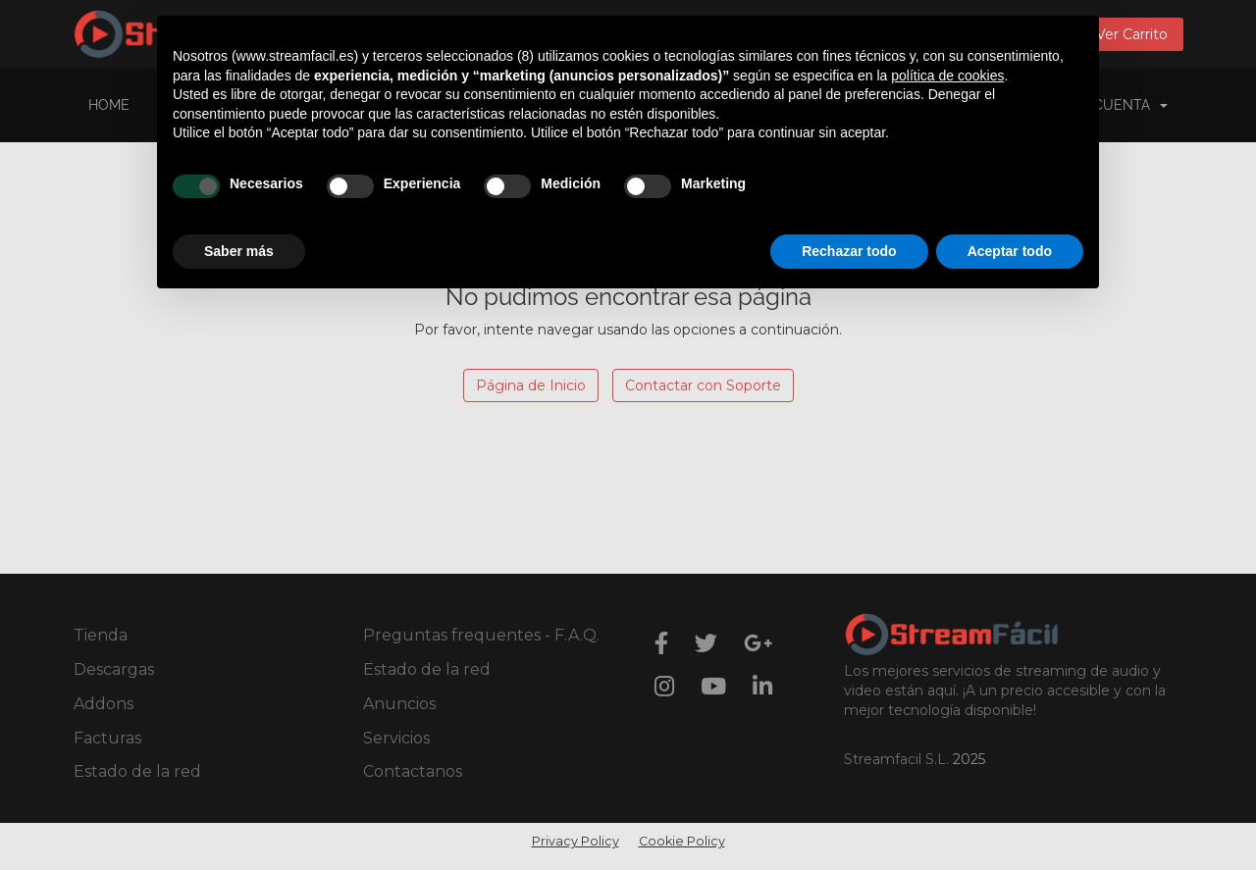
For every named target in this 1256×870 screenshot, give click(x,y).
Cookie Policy (682, 841)
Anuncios (399, 703)
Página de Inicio (531, 385)
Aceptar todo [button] (1010, 251)
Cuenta (1130, 105)
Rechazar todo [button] (849, 251)
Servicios (396, 738)
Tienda (101, 635)
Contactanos (412, 771)
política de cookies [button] (947, 75)
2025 (969, 759)
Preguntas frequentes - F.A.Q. (481, 635)
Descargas (114, 669)
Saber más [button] (239, 251)
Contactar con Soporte (703, 385)
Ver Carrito (1132, 34)
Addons (103, 703)
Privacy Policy (575, 841)
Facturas (107, 738)
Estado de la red (137, 771)
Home (109, 105)
